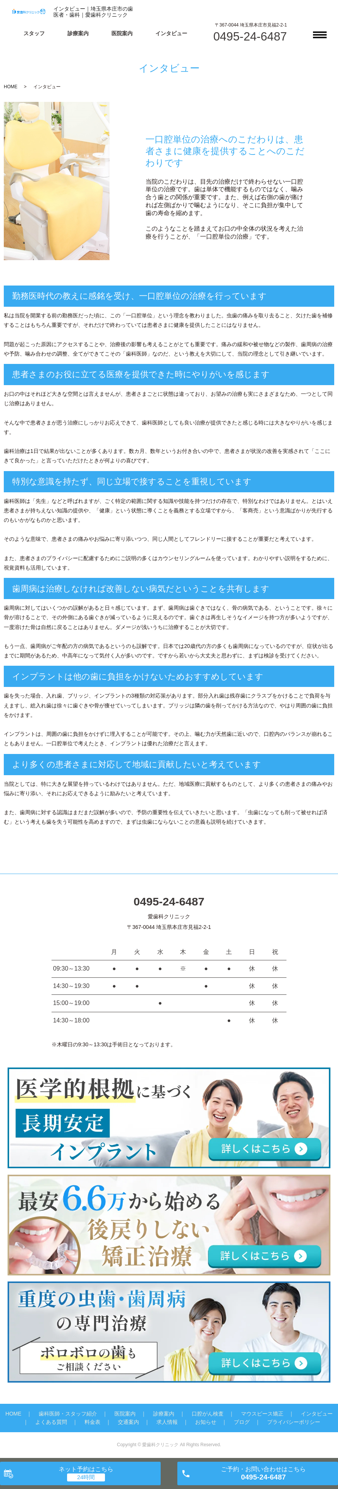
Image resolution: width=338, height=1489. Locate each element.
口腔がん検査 (208, 1414)
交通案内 (128, 1422)
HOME (10, 86)
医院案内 (122, 33)
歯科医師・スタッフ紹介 (68, 1414)
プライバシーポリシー (293, 1422)
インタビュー (171, 33)
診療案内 (78, 33)
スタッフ (34, 33)
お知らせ (205, 1422)
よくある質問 (51, 1422)
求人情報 (167, 1422)
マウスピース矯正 (262, 1414)
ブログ (242, 1422)
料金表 (92, 1422)
